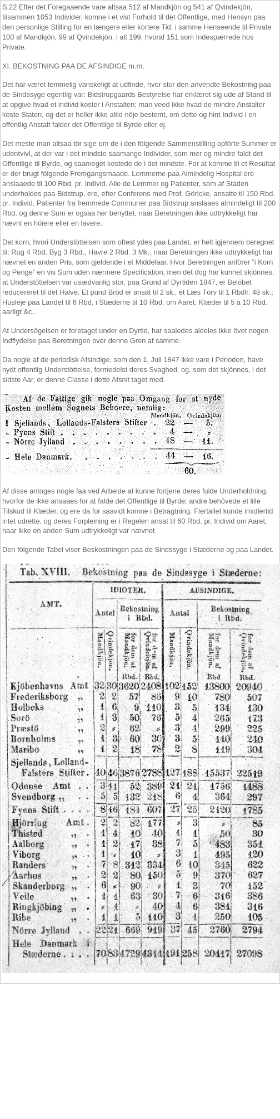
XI (5, 66)
